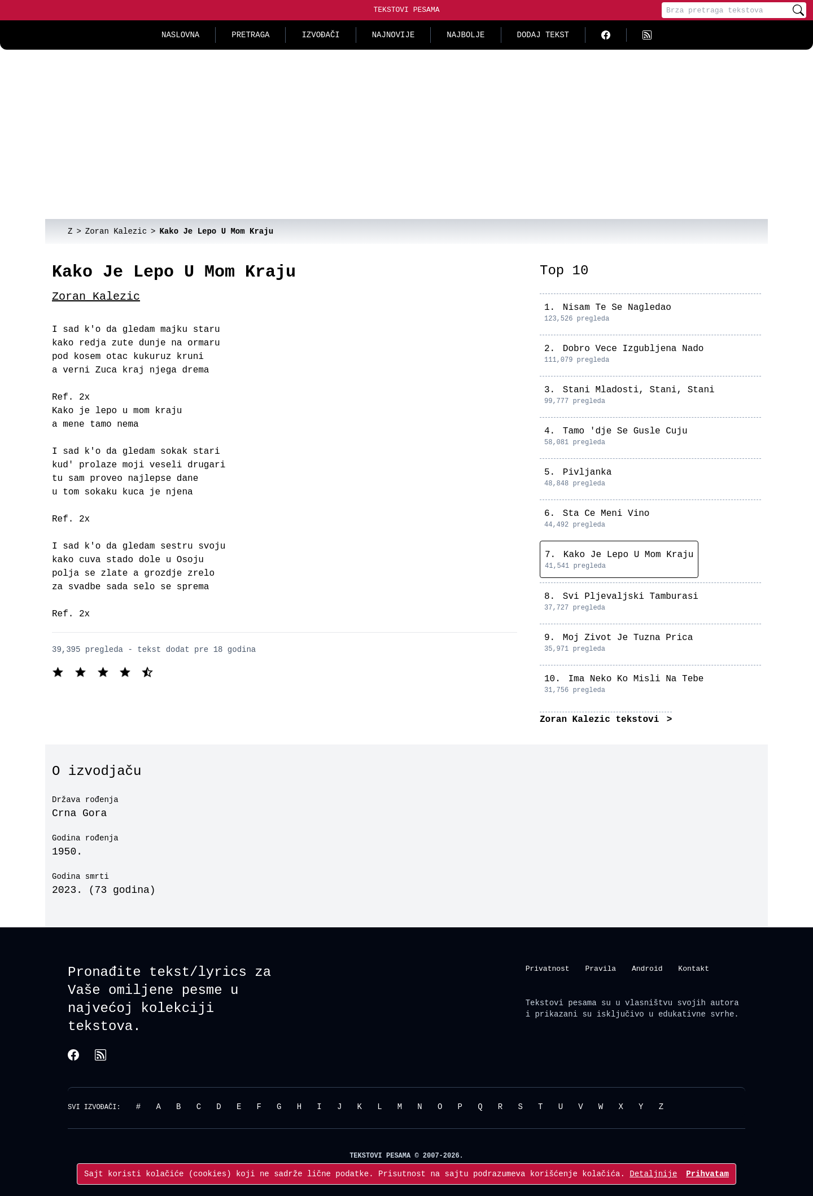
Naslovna (180, 34)
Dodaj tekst (543, 34)
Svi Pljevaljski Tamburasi (630, 596)
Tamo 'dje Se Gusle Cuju (625, 431)
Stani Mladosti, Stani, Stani (639, 390)
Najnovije (393, 34)
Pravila (600, 968)
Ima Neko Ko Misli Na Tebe (635, 679)
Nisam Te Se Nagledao (617, 307)
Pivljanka (587, 472)
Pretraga (250, 34)
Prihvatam (707, 1173)
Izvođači (320, 34)
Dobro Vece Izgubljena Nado (633, 349)
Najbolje (465, 34)
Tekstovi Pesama (406, 10)
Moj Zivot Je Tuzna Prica (628, 638)
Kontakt (693, 968)
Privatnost (548, 968)
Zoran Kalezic (96, 296)
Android (647, 968)
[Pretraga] (726, 10)
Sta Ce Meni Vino (606, 513)
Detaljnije (653, 1173)
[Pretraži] (798, 10)
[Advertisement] (406, 134)
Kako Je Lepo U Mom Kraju (628, 555)
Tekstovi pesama (561, 1002)
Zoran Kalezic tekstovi (602, 719)
